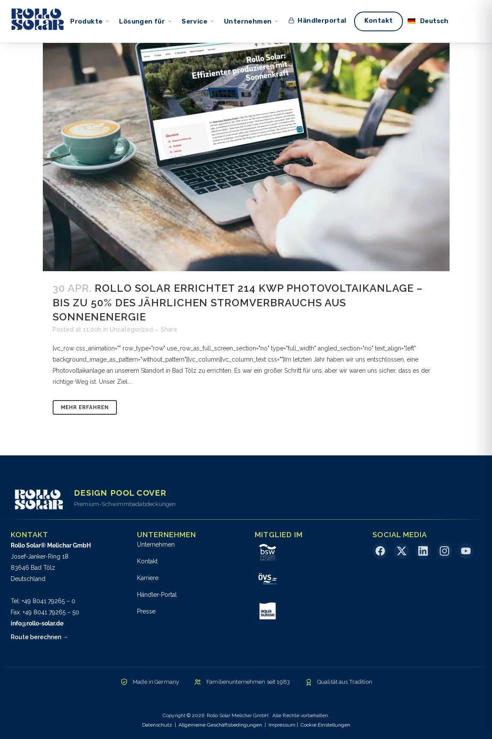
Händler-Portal (157, 594)
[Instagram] (444, 551)
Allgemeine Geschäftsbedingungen (220, 725)
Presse (146, 611)
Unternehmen (156, 544)
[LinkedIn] (423, 551)
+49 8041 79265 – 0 (48, 601)
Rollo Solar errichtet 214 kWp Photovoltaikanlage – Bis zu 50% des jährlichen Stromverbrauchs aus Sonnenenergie (238, 302)
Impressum (281, 725)
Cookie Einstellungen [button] (325, 725)
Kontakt (147, 561)
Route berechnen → (40, 637)
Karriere (147, 577)
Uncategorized (131, 329)
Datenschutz (157, 725)
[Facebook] (380, 551)
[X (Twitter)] (401, 551)
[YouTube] (466, 551)
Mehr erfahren (85, 407)
